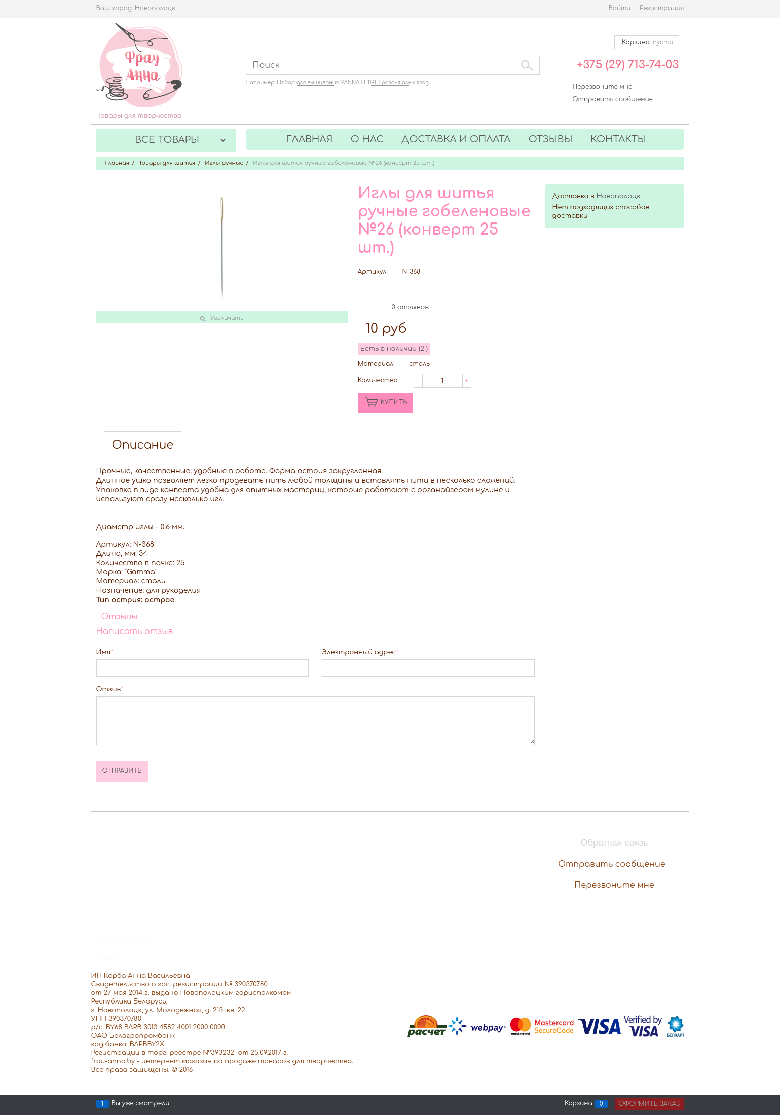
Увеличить (227, 318)
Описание (143, 445)
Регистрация (662, 8)
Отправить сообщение (613, 99)
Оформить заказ (649, 1103)
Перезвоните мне (603, 86)
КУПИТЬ (394, 402)
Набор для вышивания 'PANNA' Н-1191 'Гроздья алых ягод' (353, 82)
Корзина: (646, 42)
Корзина (578, 1104)
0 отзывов (410, 307)
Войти (619, 8)
